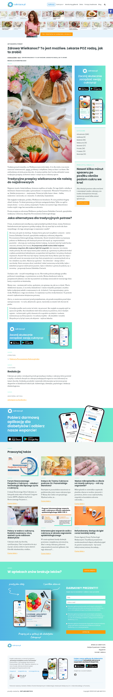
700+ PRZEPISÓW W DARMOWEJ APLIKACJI (56, 34)
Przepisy (80, 151)
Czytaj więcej (89, 581)
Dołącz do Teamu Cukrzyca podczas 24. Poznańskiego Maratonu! (54, 483)
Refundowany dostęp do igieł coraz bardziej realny (89, 543)
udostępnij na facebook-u (17, 399)
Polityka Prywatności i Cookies (96, 650)
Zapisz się (85, 639)
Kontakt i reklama (100, 655)
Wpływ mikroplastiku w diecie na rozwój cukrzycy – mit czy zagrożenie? (89, 483)
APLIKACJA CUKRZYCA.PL (98, 647)
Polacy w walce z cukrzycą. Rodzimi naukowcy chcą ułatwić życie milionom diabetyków (21, 534)
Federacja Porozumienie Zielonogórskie (24, 358)
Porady (20, 44)
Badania (79, 140)
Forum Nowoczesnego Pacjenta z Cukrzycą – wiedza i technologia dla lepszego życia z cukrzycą (23, 484)
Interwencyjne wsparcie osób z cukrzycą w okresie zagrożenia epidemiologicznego (56, 544)
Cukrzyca (59, 4)
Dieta (81, 4)
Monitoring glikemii (71, 4)
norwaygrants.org (34, 679)
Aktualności (12, 44)
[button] (110, 11)
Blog (99, 4)
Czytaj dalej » (12, 503)
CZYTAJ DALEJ (83, 203)
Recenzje (80, 154)
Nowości (79, 146)
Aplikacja (51, 4)
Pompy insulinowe (90, 4)
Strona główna (12, 57)
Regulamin (102, 652)
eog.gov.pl (13, 679)
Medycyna (80, 143)
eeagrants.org (22, 679)
